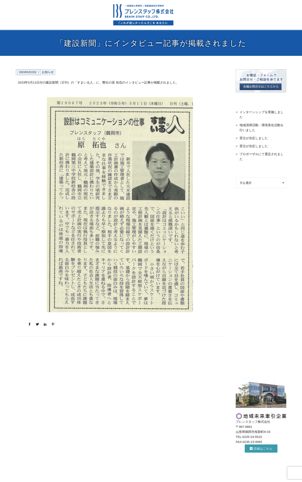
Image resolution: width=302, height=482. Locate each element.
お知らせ (48, 72)
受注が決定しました (254, 138)
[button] (261, 448)
